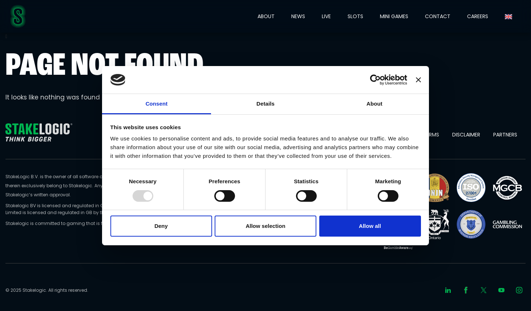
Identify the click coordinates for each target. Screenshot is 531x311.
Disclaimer (466, 134)
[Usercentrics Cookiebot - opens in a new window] (375, 79)
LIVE (326, 16)
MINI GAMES (394, 16)
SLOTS (355, 16)
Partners (505, 134)
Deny (161, 226)
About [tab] (374, 104)
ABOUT (266, 16)
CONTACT (437, 16)
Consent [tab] (157, 104)
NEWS (298, 16)
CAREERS (477, 16)
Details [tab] (265, 104)
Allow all (370, 226)
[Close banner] (418, 79)
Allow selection (265, 226)
